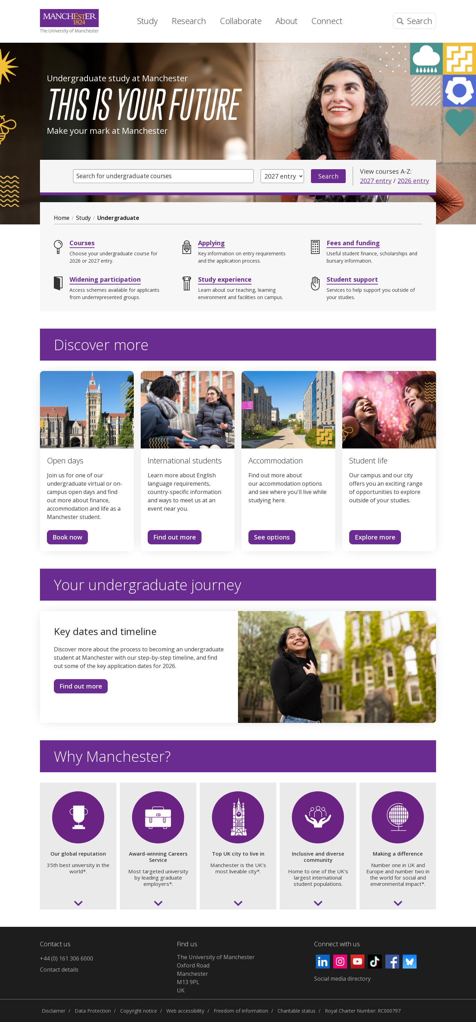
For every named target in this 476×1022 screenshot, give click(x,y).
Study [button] (147, 20)
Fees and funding (353, 243)
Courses (82, 243)
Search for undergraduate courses (127, 176)
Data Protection (93, 1010)
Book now (64, 538)
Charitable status (296, 1010)
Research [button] (189, 20)
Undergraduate (118, 218)
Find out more (172, 538)
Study (83, 218)
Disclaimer (53, 1010)
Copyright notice (138, 1010)
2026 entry (413, 180)
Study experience (225, 279)
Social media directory (342, 978)
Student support (352, 279)
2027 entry (376, 180)
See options (269, 538)
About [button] (286, 20)
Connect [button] (326, 20)
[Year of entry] (282, 176)
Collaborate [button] (241, 20)
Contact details (59, 969)
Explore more (372, 538)
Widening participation (105, 279)
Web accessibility (185, 1010)
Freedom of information (241, 1010)
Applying (211, 243)
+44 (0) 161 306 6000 (66, 958)
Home (118, 19)
